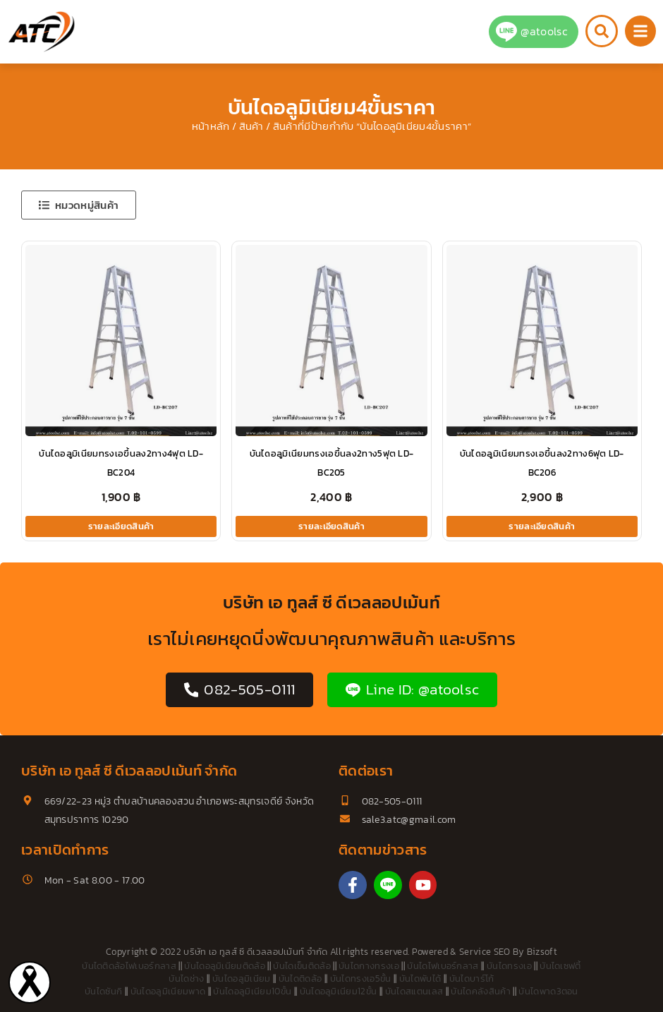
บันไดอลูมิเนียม (241, 978)
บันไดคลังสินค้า (481, 991)
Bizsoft (542, 951)
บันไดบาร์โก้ (471, 978)
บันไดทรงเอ (509, 965)
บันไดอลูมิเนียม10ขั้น (252, 991)
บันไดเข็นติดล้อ (302, 965)
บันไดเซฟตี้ (560, 965)
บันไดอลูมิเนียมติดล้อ (224, 965)
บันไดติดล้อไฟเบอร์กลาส (129, 965)
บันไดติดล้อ (300, 978)
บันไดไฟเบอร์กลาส (442, 965)
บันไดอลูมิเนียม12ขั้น (338, 991)
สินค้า (251, 126)
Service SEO (485, 951)
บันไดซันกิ (103, 991)
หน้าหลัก (211, 126)
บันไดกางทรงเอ (369, 965)
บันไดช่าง (186, 978)
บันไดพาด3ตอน (548, 991)
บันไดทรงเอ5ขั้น (360, 978)
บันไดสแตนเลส (414, 991)
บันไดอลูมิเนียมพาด (167, 991)
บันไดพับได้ (420, 978)
